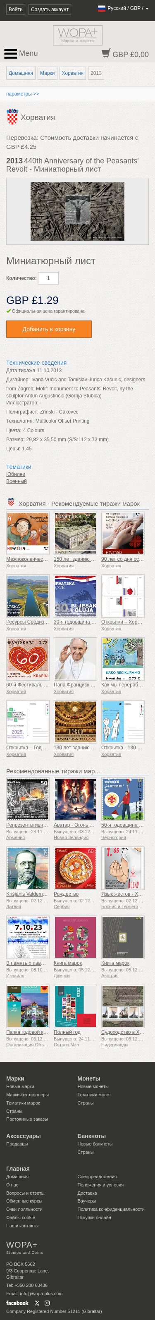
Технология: (20, 421)
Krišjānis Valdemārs (28, 894)
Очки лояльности (24, 1209)
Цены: (13, 449)
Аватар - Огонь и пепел (80, 825)
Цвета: (13, 430)
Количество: (21, 278)
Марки (47, 73)
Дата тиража (20, 370)
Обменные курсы (24, 1200)
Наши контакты (22, 1225)
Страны (14, 1111)
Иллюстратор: (22, 403)
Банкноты (92, 1136)
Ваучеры (87, 1200)
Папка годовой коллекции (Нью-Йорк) (49, 1032)
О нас (12, 1184)
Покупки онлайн (94, 1217)
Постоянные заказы (27, 1119)
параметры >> (22, 94)
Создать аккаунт (50, 9)
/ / (123, 8)
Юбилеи (15, 474)
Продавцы (17, 1143)
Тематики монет (94, 1094)
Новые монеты (93, 1086)
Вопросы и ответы (25, 1193)
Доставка (87, 1193)
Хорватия (73, 73)
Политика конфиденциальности (111, 1209)
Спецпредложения (97, 1176)
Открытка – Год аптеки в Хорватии (46, 748)
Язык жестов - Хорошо (127, 894)
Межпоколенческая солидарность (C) (49, 559)
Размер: (15, 439)
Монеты (89, 1078)
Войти (16, 9)
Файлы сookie (20, 1217)
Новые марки (20, 1086)
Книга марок (68, 963)
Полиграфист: (22, 412)
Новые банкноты (95, 1143)
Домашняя (21, 73)
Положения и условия (101, 1184)
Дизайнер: (18, 380)
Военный (16, 481)
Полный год (67, 1032)
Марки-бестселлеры (27, 1094)
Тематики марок (23, 1102)
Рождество (66, 894)
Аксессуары (23, 1136)
